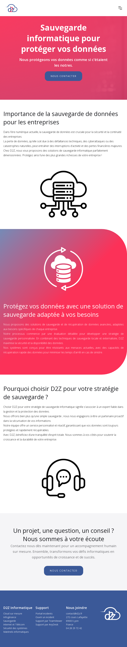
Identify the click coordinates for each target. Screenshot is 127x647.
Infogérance (9, 617)
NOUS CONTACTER (63, 76)
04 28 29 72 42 (74, 628)
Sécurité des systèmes (15, 628)
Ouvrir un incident (45, 617)
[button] (120, 7)
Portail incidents (44, 613)
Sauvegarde (9, 620)
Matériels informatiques (16, 631)
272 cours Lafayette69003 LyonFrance (76, 621)
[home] (11, 8)
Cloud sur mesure (12, 613)
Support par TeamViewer (49, 620)
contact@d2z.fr (74, 613)
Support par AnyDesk (47, 624)
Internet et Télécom (14, 624)
